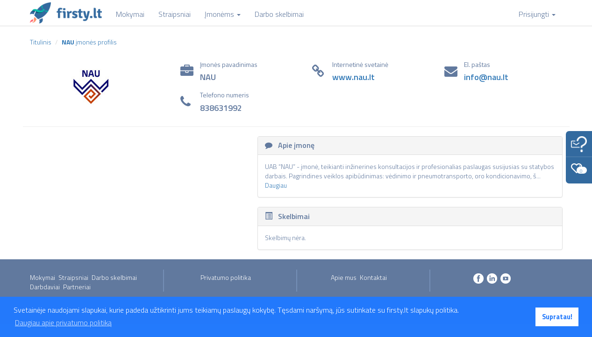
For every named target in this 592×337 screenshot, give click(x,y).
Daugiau (276, 185)
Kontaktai (373, 277)
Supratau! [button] (557, 317)
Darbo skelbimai (114, 277)
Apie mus (344, 277)
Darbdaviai (45, 287)
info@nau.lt (486, 77)
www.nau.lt (353, 77)
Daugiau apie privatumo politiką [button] (63, 322)
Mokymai (42, 277)
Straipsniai (73, 277)
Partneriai (77, 287)
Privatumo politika (225, 277)
